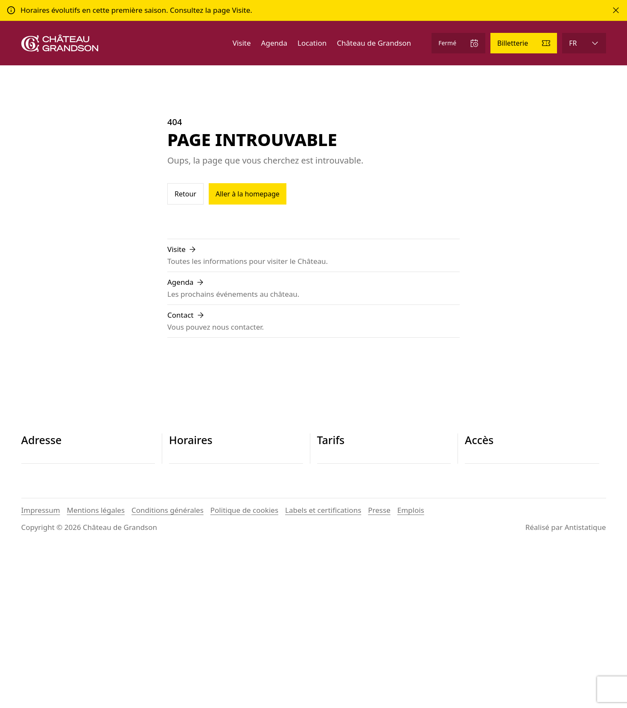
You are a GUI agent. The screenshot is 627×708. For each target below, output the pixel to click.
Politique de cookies (244, 668)
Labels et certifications (323, 668)
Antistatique (585, 685)
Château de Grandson (374, 43)
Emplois (410, 668)
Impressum (40, 668)
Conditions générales (167, 668)
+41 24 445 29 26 (50, 510)
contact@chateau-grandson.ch (73, 520)
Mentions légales (96, 668)
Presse (379, 668)
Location (312, 43)
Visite (242, 43)
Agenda (274, 43)
